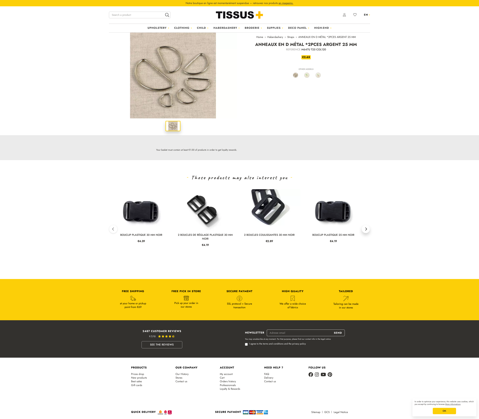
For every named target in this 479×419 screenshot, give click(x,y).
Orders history (228, 381)
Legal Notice (341, 412)
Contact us (181, 381)
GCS (327, 412)
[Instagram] (317, 374)
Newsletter (254, 333)
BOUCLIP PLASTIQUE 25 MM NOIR (335, 235)
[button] (113, 229)
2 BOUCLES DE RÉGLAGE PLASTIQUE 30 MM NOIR (206, 237)
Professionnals (228, 385)
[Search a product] (139, 15)
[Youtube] (323, 374)
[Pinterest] (330, 374)
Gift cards (136, 385)
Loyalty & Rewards (230, 389)
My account (226, 374)
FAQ (266, 374)
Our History (182, 374)
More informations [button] (453, 404)
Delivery (268, 378)
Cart (222, 378)
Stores (178, 378)
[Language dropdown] (367, 15)
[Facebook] (311, 374)
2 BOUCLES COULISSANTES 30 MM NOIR (270, 235)
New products (139, 378)
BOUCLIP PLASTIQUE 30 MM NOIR (142, 235)
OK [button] (444, 411)
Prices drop (137, 374)
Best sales (136, 381)
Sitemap (315, 412)
